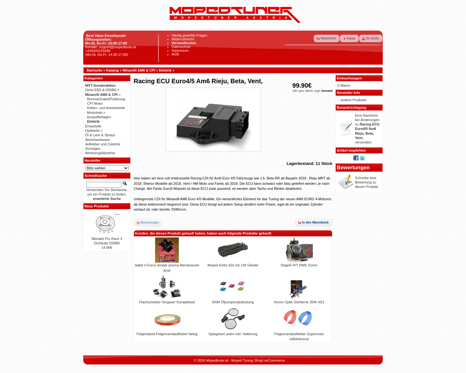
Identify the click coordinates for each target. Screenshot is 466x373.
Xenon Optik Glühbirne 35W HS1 (299, 302)
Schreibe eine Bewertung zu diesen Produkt (366, 182)
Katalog (112, 70)
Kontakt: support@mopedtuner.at (110, 47)
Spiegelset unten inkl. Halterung (232, 334)
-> (103, 94)
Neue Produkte (96, 206)
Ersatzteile (93, 126)
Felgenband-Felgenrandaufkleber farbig (167, 334)
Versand (326, 90)
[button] (327, 38)
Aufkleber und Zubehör (102, 144)
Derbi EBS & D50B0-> (102, 90)
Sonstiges (92, 148)
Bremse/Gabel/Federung (106, 99)
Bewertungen (353, 167)
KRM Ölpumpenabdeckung (233, 302)
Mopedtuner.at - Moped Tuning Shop (234, 360)
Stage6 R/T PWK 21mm (299, 265)
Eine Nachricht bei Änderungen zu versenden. (367, 129)
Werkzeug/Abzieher (100, 153)
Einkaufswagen (349, 78)
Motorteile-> (96, 112)
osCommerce (274, 360)
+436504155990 (97, 51)
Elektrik (165, 70)
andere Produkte (353, 100)
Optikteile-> (94, 130)
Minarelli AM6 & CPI (139, 70)
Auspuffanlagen (99, 117)
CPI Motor (95, 103)
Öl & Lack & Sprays (100, 135)
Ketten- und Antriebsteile (106, 108)
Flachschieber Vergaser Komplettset (167, 302)
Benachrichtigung (351, 107)
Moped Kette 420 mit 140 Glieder (232, 265)
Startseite (94, 70)
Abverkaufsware (97, 140)
